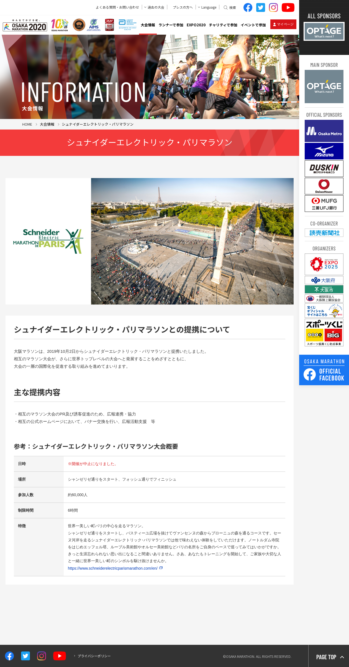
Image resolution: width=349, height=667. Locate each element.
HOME (27, 124)
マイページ (285, 24)
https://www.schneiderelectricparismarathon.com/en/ (113, 568)
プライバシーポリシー (94, 655)
